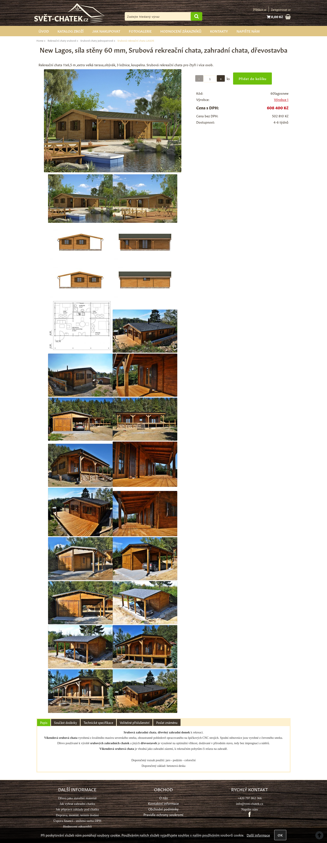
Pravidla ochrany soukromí (163, 814)
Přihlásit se (259, 9)
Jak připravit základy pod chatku (77, 809)
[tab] (43, 722)
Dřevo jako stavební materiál (77, 798)
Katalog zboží (71, 30)
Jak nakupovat (106, 30)
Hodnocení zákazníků (180, 30)
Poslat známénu (167, 722)
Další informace (258, 835)
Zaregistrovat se (281, 9)
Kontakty (219, 30)
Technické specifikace (98, 722)
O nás (163, 797)
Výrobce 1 (281, 99)
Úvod (44, 30)
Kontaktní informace (163, 803)
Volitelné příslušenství (134, 722)
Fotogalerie (140, 30)
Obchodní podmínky (163, 809)
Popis (43, 722)
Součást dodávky (65, 722)
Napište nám (248, 30)
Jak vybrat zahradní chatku (77, 803)
